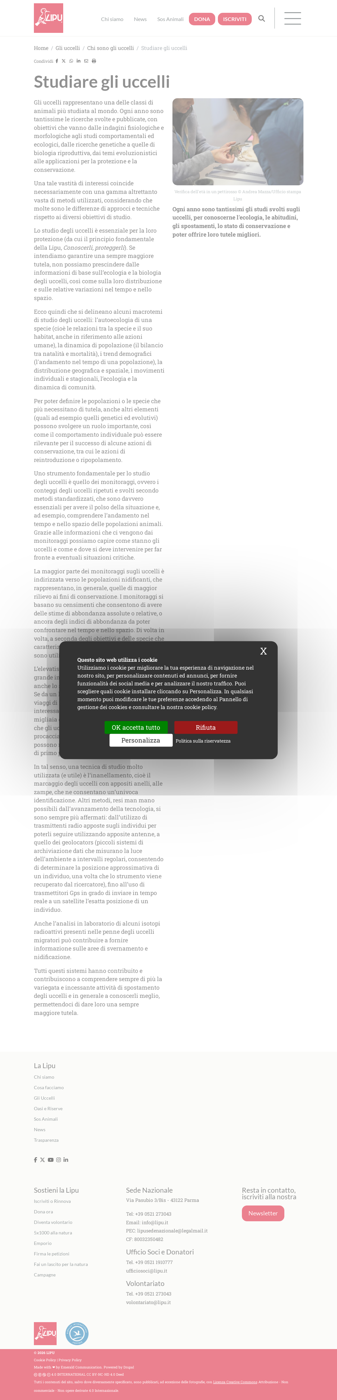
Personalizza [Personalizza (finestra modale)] (140, 740)
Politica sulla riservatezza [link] (203, 741)
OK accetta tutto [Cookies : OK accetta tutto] (136, 727)
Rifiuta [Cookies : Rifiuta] (206, 727)
